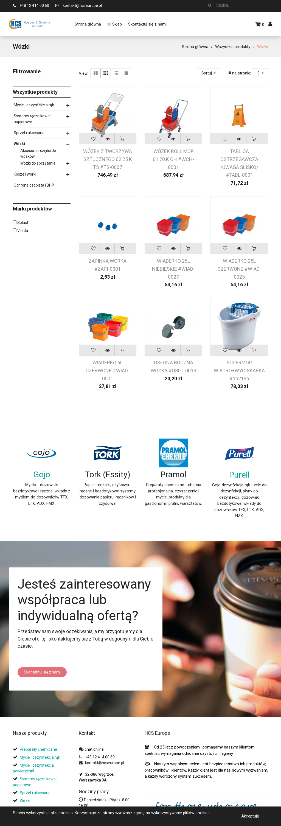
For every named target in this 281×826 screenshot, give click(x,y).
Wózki (262, 46)
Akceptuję (250, 816)
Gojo (41, 474)
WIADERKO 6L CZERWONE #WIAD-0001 (108, 370)
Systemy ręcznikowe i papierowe (32, 119)
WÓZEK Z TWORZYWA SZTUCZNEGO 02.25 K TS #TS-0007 (107, 159)
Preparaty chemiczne (39, 749)
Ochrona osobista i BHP (34, 185)
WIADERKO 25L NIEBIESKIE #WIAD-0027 (173, 268)
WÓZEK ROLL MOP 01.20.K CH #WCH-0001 (173, 159)
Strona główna (195, 46)
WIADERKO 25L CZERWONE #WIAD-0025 (239, 268)
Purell (239, 474)
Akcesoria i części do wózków (38, 153)
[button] (208, 73)
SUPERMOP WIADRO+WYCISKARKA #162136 (239, 370)
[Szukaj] (210, 5)
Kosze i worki (25, 174)
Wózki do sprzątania (37, 163)
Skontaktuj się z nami (42, 672)
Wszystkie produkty (232, 46)
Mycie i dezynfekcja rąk (34, 105)
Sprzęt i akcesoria (29, 133)
